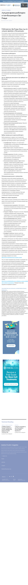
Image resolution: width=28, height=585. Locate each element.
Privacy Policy (14, 480)
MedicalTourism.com (6, 469)
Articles (3, 462)
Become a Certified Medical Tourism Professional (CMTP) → (14, 1)
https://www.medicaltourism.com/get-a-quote (12, 257)
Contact (3, 465)
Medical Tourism (24, 24)
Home (3, 458)
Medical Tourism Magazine (7, 20)
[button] (25, 5)
